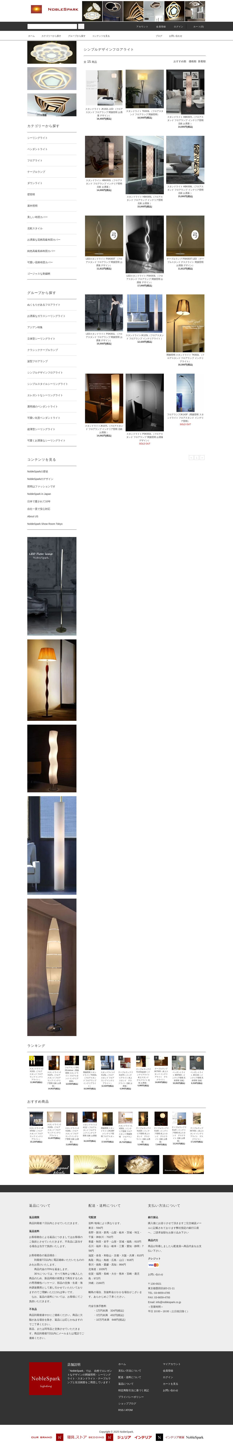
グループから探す (75, 36)
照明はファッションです (41, 486)
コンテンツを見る (99, 36)
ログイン (176, 26)
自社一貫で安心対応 (38, 508)
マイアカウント (172, 1364)
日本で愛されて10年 (39, 501)
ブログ (156, 36)
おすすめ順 (179, 61)
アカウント (140, 26)
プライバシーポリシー (131, 1396)
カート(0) (196, 26)
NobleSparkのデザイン (40, 478)
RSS (121, 1410)
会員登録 (159, 26)
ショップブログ (127, 1403)
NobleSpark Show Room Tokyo (45, 523)
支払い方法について (129, 1370)
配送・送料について (129, 1377)
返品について (126, 1383)
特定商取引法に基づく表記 (133, 1390)
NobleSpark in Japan (39, 493)
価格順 (192, 61)
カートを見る (170, 1383)
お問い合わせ (173, 36)
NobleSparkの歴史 (37, 471)
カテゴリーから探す (49, 36)
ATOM (129, 1410)
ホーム (31, 36)
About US (32, 516)
